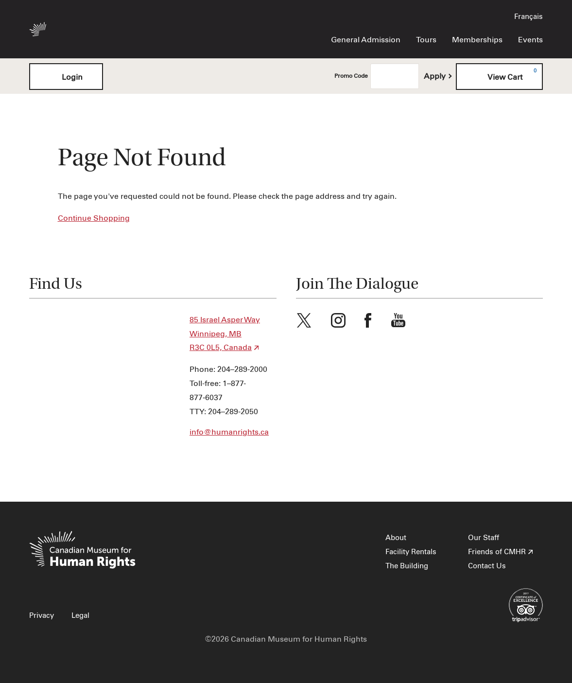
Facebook (368, 320)
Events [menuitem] (530, 40)
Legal (80, 615)
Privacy (41, 615)
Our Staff (483, 538)
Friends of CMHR (497, 552)
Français (528, 16)
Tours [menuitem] (426, 40)
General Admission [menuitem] (365, 40)
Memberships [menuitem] (477, 40)
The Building (406, 566)
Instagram (338, 320)
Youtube (398, 320)
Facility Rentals (410, 552)
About (395, 538)
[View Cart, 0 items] (499, 76)
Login (66, 76)
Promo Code (351, 76)
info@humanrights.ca (229, 432)
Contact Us (487, 566)
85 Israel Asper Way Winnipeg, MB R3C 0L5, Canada (225, 334)
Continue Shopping (94, 218)
